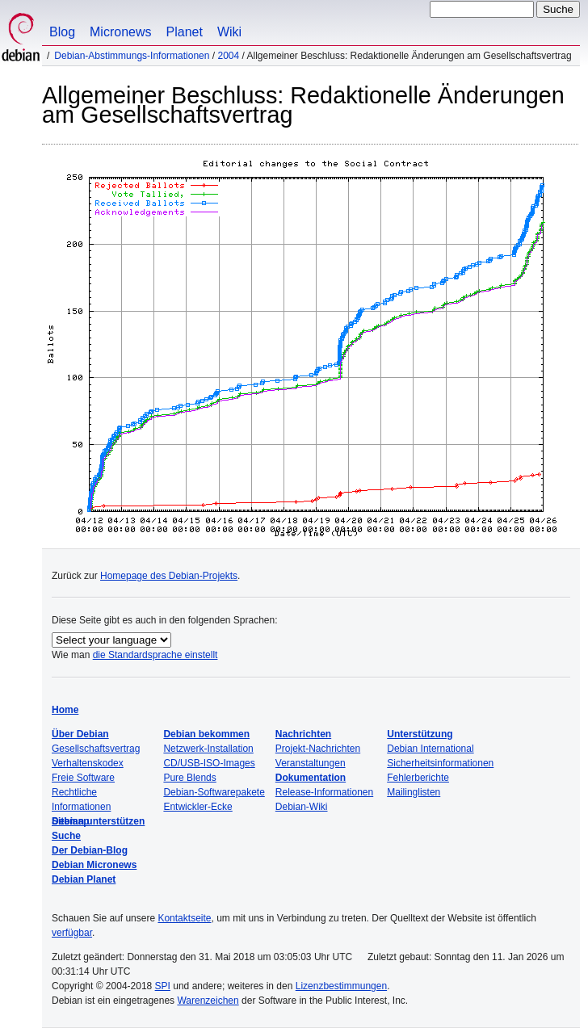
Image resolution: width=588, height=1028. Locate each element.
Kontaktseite (184, 918)
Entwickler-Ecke (197, 806)
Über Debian (80, 734)
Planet (184, 32)
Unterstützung (419, 734)
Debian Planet (84, 879)
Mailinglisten (413, 792)
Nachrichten (303, 734)
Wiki (229, 32)
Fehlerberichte (418, 777)
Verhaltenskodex (88, 763)
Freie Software (83, 777)
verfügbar (72, 932)
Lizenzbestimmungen (341, 986)
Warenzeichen (207, 1000)
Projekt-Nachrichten (317, 748)
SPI (162, 986)
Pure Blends (189, 777)
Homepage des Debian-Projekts (168, 575)
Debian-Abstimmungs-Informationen (131, 55)
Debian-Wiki (301, 806)
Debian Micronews (94, 865)
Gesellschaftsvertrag (96, 748)
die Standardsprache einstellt (155, 655)
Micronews (120, 32)
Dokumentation (310, 777)
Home (65, 709)
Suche (66, 835)
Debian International (430, 748)
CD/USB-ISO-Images (208, 763)
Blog (62, 32)
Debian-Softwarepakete (213, 792)
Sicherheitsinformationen (440, 763)
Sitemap (71, 821)
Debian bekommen (206, 734)
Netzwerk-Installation (208, 748)
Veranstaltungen (310, 763)
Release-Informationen (324, 792)
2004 (228, 55)
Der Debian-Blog (90, 850)
